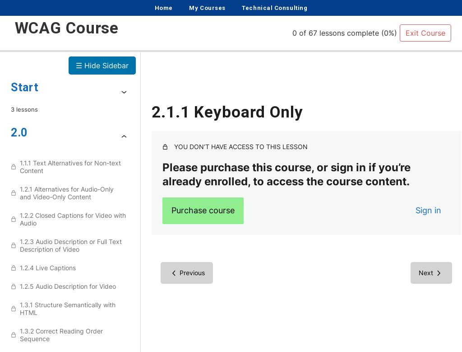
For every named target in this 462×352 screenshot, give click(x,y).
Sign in (418, 210)
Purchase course (203, 210)
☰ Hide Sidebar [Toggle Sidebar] (102, 65)
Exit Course (425, 33)
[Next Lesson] (421, 273)
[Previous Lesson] (187, 273)
